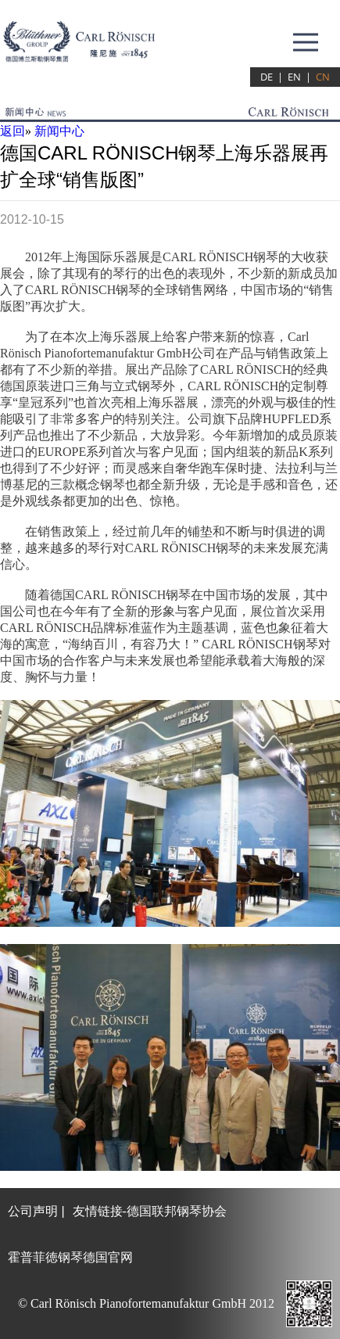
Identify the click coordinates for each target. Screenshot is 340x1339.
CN (323, 77)
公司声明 (33, 1211)
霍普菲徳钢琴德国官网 (70, 1257)
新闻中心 (59, 131)
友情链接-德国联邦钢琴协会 (150, 1211)
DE (266, 77)
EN (294, 77)
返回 (12, 131)
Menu (308, 34)
